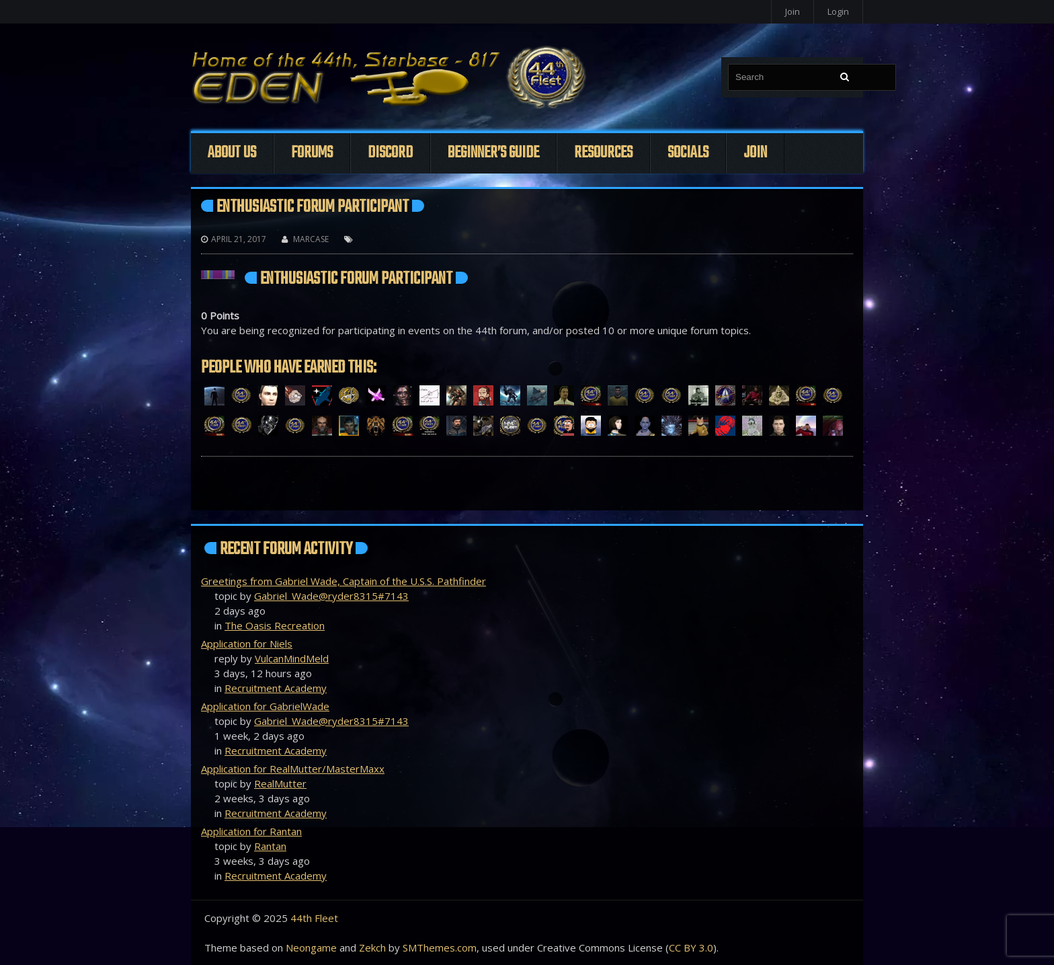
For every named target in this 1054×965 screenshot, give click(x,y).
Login (838, 11)
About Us (232, 153)
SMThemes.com (440, 947)
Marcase (311, 239)
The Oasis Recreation (275, 625)
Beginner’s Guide (493, 153)
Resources (603, 153)
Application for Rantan (251, 831)
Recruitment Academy (276, 688)
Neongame (311, 947)
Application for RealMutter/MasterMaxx (292, 768)
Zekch (372, 947)
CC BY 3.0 (691, 947)
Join (792, 11)
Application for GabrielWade (265, 706)
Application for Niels (246, 643)
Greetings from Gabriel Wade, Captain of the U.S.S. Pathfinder (343, 581)
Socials (687, 153)
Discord (390, 153)
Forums (312, 153)
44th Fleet (314, 918)
